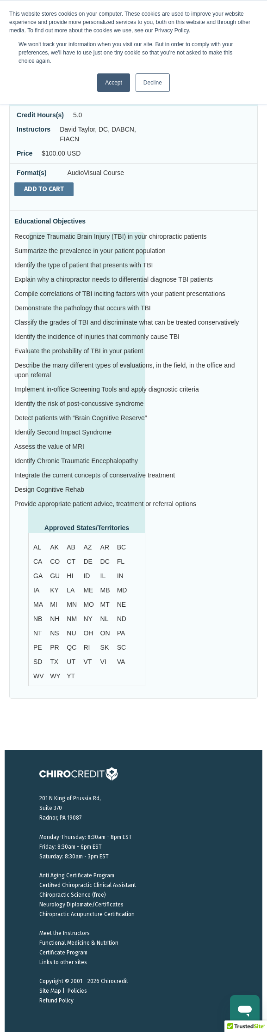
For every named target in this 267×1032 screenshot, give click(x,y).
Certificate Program (63, 952)
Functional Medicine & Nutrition (78, 943)
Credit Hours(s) (40, 115)
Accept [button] (113, 82)
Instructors (33, 129)
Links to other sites (63, 962)
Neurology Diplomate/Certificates (81, 904)
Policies (77, 991)
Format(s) (32, 172)
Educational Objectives (50, 221)
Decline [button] (152, 82)
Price (24, 153)
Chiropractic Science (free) (72, 895)
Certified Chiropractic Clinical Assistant (87, 885)
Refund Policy (56, 1000)
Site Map (50, 991)
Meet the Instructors (64, 933)
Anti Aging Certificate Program (76, 875)
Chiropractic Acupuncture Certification (87, 914)
